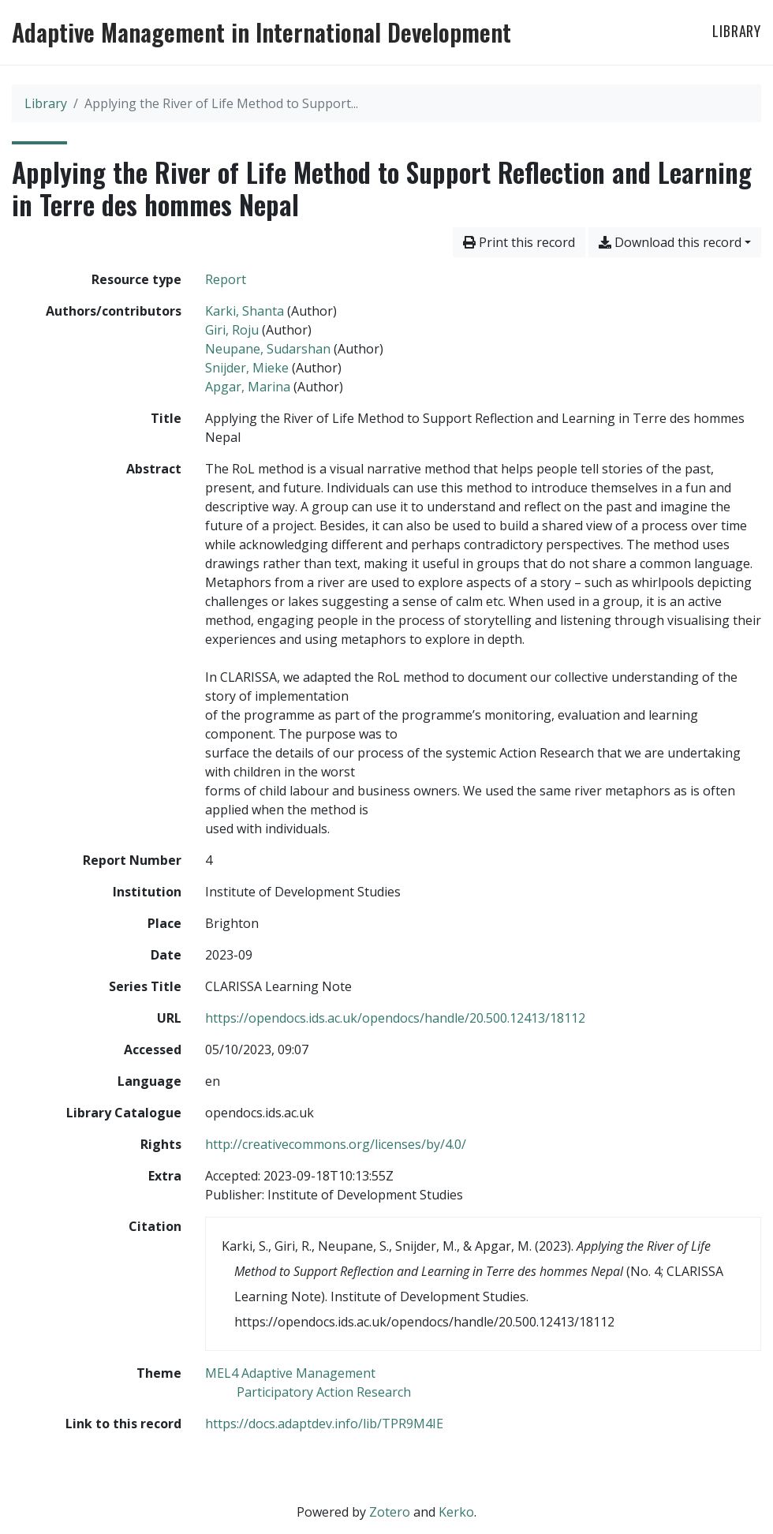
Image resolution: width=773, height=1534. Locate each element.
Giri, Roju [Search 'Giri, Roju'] (232, 330)
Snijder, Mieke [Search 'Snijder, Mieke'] (247, 367)
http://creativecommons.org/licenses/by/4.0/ (335, 1144)
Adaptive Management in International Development (261, 32)
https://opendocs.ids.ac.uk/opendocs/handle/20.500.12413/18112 (395, 1018)
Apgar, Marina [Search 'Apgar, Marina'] (247, 386)
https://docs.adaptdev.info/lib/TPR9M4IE (324, 1423)
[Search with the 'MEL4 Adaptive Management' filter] (290, 1373)
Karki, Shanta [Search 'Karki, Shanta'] (244, 311)
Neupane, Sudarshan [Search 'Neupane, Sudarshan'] (267, 348)
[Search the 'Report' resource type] (225, 279)
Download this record (670, 242)
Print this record (519, 242)
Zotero (389, 1512)
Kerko (456, 1512)
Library (736, 31)
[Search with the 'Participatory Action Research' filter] (324, 1392)
